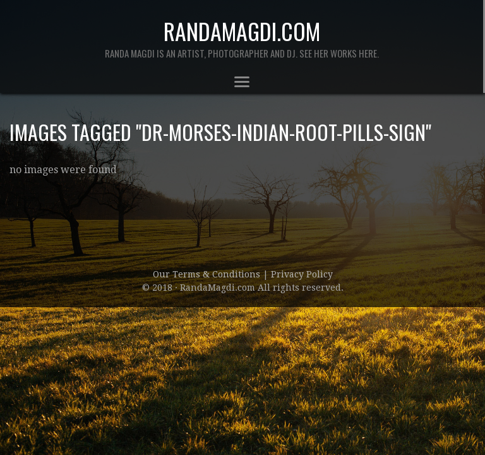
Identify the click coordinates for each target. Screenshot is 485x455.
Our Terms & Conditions (208, 274)
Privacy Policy (302, 274)
